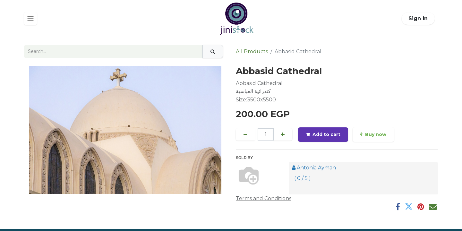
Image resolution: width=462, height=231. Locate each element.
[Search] (212, 51)
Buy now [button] (373, 134)
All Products (252, 51)
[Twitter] (409, 206)
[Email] (433, 206)
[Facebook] (398, 206)
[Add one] (282, 134)
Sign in (418, 18)
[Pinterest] (420, 206)
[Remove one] (245, 134)
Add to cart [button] (323, 134)
